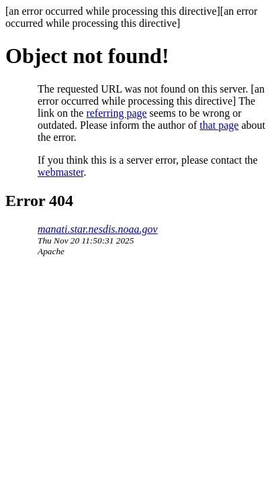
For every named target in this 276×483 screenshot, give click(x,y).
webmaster (60, 172)
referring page (116, 113)
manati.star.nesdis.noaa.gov (98, 229)
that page (218, 125)
